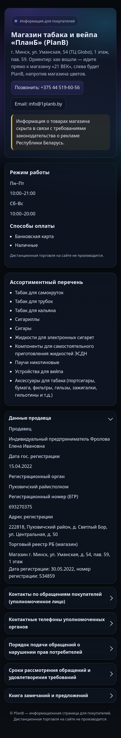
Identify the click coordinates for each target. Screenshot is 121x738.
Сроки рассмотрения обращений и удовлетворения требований (60, 674)
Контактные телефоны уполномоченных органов (60, 623)
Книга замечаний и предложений (60, 695)
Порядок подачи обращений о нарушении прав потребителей (60, 648)
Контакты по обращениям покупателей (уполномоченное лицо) (60, 598)
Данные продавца (60, 418)
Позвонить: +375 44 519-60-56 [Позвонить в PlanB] (47, 87)
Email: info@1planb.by (38, 104)
